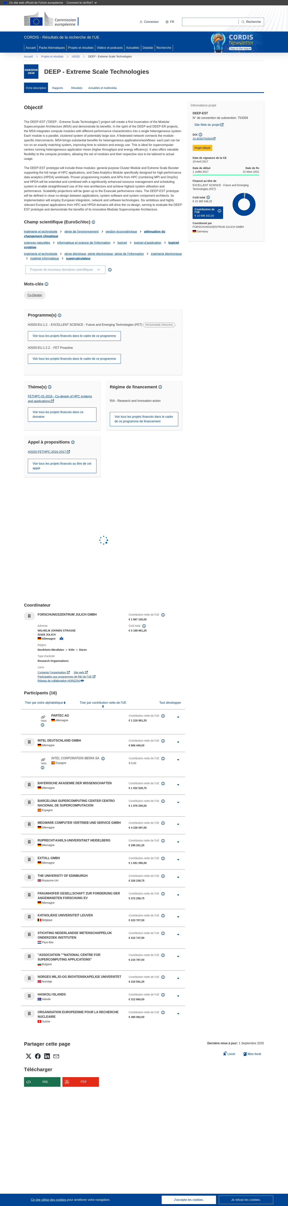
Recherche (163, 47)
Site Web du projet (209, 124)
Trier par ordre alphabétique (44, 702)
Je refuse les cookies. (246, 1199)
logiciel (122, 242)
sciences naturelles (37, 242)
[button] (169, 22)
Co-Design (34, 295)
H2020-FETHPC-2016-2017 (49, 451)
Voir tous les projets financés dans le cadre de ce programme (74, 335)
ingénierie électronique (166, 253)
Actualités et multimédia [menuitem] (102, 88)
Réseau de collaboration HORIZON (61, 680)
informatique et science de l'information (83, 242)
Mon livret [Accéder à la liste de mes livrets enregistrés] (252, 1054)
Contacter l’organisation (54, 672)
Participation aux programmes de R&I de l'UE (67, 676)
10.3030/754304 (202, 138)
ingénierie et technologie (40, 231)
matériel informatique (44, 258)
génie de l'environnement (81, 231)
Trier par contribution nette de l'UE (103, 702)
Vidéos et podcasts (110, 47)
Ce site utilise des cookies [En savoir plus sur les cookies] (49, 1199)
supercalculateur (78, 258)
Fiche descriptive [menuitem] (36, 88)
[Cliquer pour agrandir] (178, 717)
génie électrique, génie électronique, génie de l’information (104, 253)
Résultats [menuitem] (76, 88)
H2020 (76, 56)
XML (45, 1081)
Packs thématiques (52, 47)
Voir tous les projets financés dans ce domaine (58, 414)
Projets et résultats (81, 47)
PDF (84, 1081)
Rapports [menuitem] (57, 88)
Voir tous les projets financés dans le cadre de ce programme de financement (144, 419)
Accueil (31, 47)
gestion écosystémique (121, 231)
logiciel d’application (147, 242)
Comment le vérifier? (81, 2)
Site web (81, 672)
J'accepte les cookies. (189, 1199)
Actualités (132, 47)
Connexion (149, 21)
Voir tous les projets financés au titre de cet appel (62, 466)
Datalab (148, 47)
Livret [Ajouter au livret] (229, 1053)
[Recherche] (251, 22)
